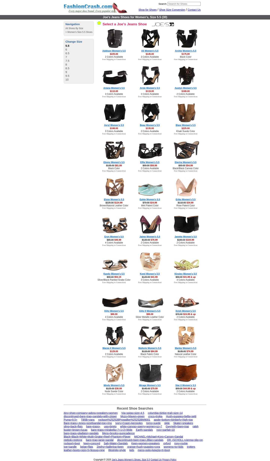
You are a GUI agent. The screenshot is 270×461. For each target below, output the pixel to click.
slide (167, 423)
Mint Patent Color (150, 205)
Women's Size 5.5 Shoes (79, 32)
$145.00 (150, 54)
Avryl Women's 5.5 (114, 125)
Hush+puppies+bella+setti (181, 416)
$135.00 (150, 128)
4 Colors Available (114, 242)
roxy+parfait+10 (166, 429)
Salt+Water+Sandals (116, 443)
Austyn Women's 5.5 (186, 88)
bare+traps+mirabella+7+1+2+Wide (111, 429)
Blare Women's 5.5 (186, 125)
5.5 (67, 45)
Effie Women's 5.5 (149, 162)
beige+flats (86, 446)
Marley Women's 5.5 (185, 348)
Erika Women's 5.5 (185, 199)
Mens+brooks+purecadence (118, 433)
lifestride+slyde (117, 450)
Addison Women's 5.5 (114, 51)
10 (67, 79)
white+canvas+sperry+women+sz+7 (141, 426)
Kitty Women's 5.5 (114, 311)
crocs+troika (155, 416)
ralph (195, 426)
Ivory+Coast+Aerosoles (129, 423)
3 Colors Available (150, 57)
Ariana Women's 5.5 (113, 88)
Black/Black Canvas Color (186, 168)
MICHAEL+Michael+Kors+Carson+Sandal (158, 436)
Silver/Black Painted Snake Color (114, 280)
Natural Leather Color (185, 354)
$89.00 (114, 314)
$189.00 (186, 91)
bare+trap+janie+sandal (100, 439)
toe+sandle (70, 446)
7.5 (67, 60)
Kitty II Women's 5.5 (149, 311)
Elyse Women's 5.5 (114, 199)
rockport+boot (72, 443)
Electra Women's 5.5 (185, 162)
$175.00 (186, 54)
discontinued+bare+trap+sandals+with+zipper (90, 416)
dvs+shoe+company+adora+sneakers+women (91, 412)
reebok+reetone (73, 439)
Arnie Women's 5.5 (150, 88)
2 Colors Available (114, 57)
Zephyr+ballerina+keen (110, 446)
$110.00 (114, 91)
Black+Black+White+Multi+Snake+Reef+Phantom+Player (97, 436)
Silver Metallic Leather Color (150, 317)
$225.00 (114, 54)
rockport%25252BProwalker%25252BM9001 (124, 419)
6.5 (67, 53)
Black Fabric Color (150, 354)
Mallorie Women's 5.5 (149, 348)
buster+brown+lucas (75, 429)
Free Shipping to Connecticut (114, 59)
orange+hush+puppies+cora (143, 446)
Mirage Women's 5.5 (150, 385)
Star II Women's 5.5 (185, 385)
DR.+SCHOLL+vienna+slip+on (185, 439)
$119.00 (150, 91)
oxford (167, 443)
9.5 (67, 75)
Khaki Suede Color (185, 131)
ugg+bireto (110, 426)
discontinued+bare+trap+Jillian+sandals (140, 439)
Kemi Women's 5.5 (150, 274)
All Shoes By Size (74, 28)
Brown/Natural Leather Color (114, 205)
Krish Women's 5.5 (186, 311)
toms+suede (153, 423)
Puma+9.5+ (70, 419)
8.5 (67, 68)
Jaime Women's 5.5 (150, 236)
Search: (163, 3)
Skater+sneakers (183, 423)
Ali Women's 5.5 (149, 51)
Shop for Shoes (148, 9)
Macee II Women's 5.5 (114, 348)
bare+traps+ (93, 426)
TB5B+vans (88, 419)
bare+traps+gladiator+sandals (81, 433)
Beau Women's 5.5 (150, 125)
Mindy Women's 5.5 (114, 385)
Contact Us (194, 9)
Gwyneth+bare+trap (177, 426)
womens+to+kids (173, 446)
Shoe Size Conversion (172, 9)
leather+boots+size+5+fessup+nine (84, 450)
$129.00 (114, 351)
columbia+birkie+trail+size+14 (165, 412)
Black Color (185, 57)
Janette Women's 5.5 (186, 236)
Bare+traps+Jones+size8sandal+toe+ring (88, 423)
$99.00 (149, 314)
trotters (191, 446)
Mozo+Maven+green (132, 416)
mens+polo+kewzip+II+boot (154, 450)
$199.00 (114, 128)
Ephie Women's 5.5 (150, 199)
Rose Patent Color (185, 205)
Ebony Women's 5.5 (114, 162)
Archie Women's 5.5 (185, 51)
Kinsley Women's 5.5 (186, 274)
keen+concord (91, 443)
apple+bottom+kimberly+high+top (173, 419)
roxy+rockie (181, 443)
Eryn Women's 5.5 (114, 236)
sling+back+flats (73, 426)
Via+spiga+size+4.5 (132, 412)
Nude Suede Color (114, 391)
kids (131, 450)
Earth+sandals (144, 429)
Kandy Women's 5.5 (114, 274)
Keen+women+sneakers (145, 443)
